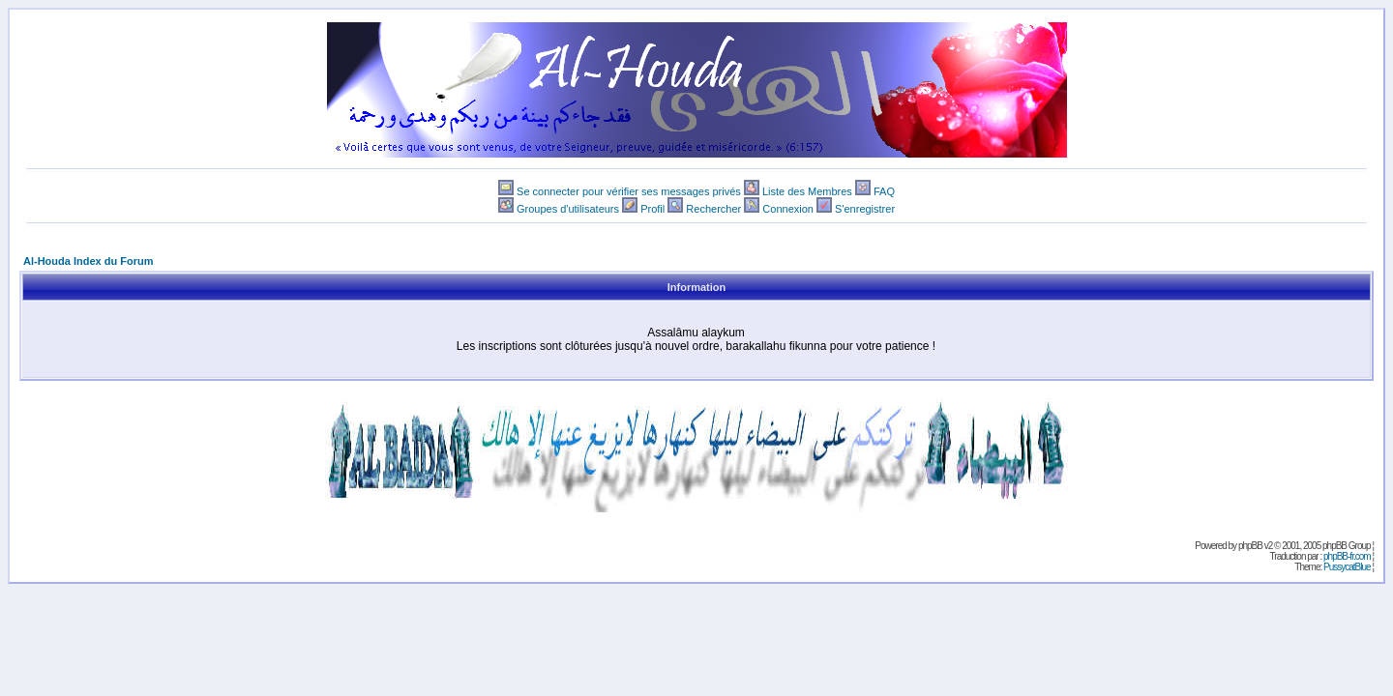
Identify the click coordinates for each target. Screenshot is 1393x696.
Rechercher (713, 209)
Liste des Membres (807, 191)
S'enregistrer (865, 209)
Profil (652, 209)
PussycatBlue (1347, 567)
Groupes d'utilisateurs (568, 209)
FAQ (884, 191)
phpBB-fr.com (1347, 556)
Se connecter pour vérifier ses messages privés (629, 191)
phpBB (1250, 545)
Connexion (788, 209)
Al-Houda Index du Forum (88, 261)
